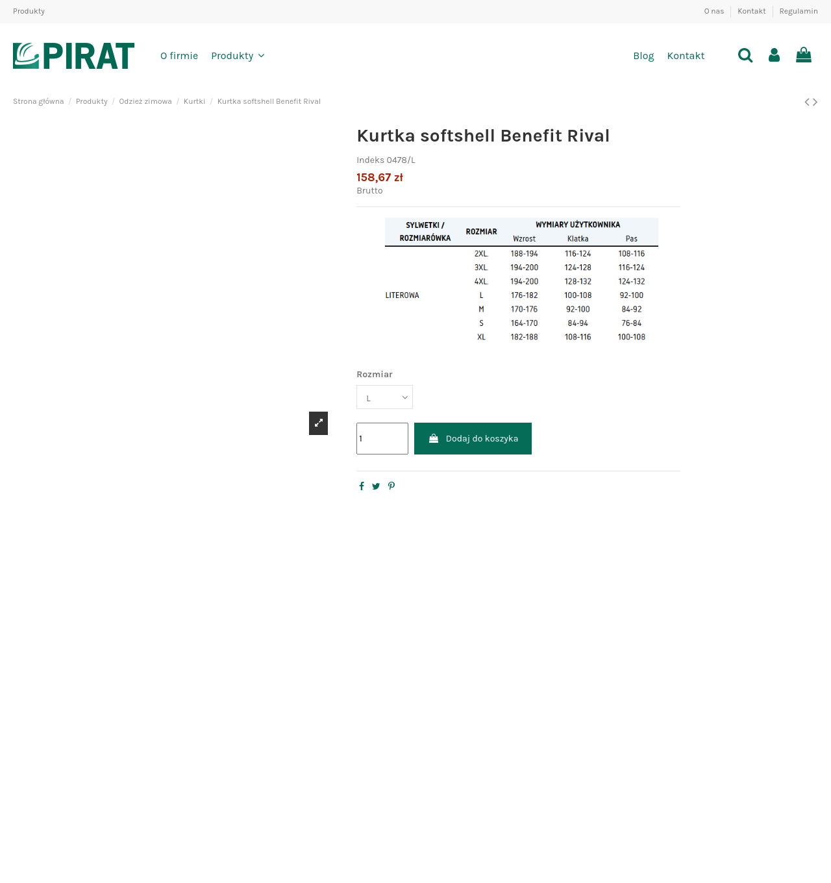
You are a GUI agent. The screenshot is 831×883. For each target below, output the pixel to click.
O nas (715, 11)
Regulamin (798, 11)
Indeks (370, 160)
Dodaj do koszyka (473, 438)
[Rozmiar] (384, 397)
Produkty (29, 11)
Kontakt (752, 11)
